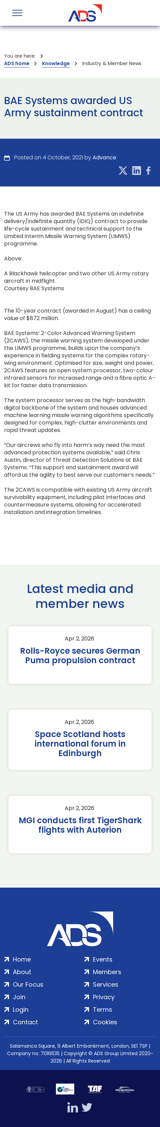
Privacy (104, 997)
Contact (25, 1022)
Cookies (105, 1022)
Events (103, 959)
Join (19, 997)
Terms (102, 1009)
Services (105, 984)
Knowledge (56, 63)
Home (22, 959)
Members (107, 972)
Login (20, 1009)
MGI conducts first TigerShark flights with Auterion (80, 825)
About (22, 972)
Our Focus (28, 984)
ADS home (16, 63)
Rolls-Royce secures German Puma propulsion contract (80, 655)
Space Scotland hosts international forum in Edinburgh (80, 744)
